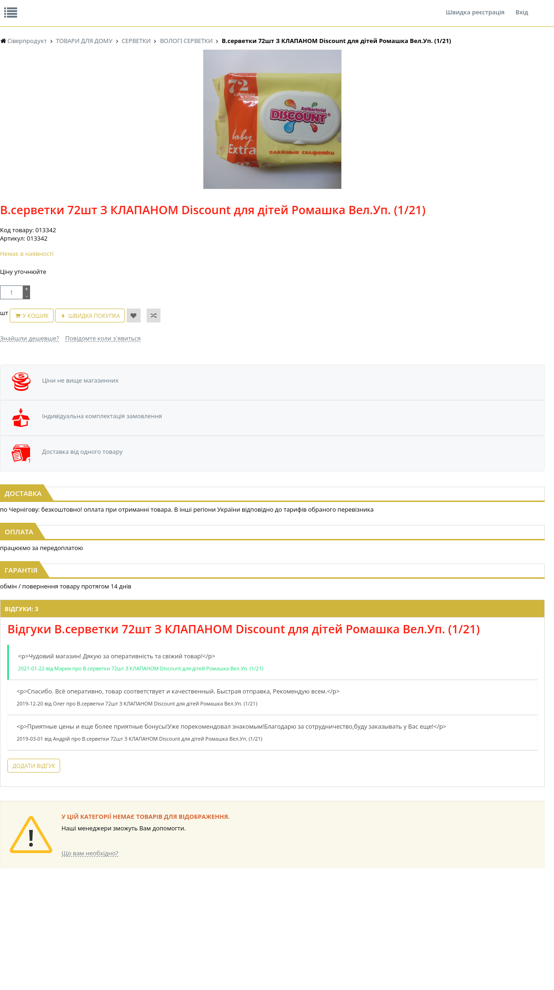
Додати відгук (163, 722)
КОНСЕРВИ (268, 897)
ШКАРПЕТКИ (499, 888)
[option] (92, 214)
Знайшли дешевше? (228, 242)
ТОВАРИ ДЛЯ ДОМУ (432, 897)
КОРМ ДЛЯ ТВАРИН (280, 906)
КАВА (109, 906)
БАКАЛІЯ (113, 915)
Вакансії (108, 6)
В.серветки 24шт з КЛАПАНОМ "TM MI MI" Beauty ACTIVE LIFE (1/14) (461, 420)
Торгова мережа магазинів (272, 768)
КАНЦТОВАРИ (500, 880)
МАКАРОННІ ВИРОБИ (282, 915)
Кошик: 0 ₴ (489, 97)
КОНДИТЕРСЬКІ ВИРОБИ (287, 880)
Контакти (155, 6)
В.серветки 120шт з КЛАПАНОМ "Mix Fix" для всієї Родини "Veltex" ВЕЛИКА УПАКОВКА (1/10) (92, 420)
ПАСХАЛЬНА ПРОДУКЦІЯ (363, 897)
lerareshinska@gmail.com (76, 968)
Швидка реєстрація (475, 6)
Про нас (21, 6)
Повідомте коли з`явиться (301, 242)
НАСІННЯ (190, 871)
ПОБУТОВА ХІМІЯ (505, 897)
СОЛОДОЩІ (421, 862)
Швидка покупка (329, 224)
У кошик (270, 224)
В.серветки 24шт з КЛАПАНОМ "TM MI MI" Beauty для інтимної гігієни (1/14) (277, 420)
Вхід (522, 6)
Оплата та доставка (196, 97)
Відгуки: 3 (151, 543)
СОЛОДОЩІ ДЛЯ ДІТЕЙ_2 (439, 871)
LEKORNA (190, 862)
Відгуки (64, 6)
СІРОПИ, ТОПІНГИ (278, 888)
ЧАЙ (107, 897)
